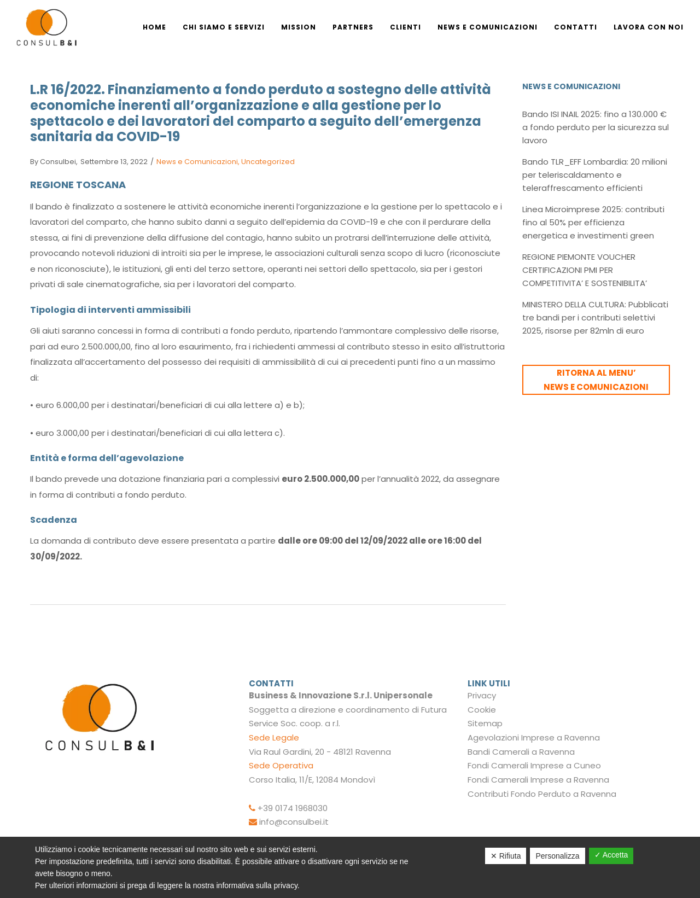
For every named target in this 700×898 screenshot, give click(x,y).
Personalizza (557, 856)
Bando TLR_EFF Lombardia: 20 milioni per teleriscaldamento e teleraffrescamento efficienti (594, 175)
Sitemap (485, 723)
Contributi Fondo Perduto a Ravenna (542, 794)
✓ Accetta (611, 854)
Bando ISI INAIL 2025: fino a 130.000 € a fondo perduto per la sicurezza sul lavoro (595, 127)
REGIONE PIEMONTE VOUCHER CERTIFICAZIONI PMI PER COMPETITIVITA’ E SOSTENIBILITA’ (584, 270)
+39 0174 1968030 (293, 808)
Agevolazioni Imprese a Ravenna (534, 737)
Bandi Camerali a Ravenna (521, 751)
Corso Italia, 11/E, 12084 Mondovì (312, 779)
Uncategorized (268, 161)
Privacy (482, 695)
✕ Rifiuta (506, 856)
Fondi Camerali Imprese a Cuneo (534, 765)
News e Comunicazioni (197, 161)
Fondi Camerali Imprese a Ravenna (538, 779)
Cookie (482, 709)
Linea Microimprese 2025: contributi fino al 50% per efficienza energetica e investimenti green (593, 222)
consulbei (53, 161)
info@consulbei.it (294, 821)
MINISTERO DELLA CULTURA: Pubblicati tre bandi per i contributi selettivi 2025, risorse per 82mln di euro (595, 317)
